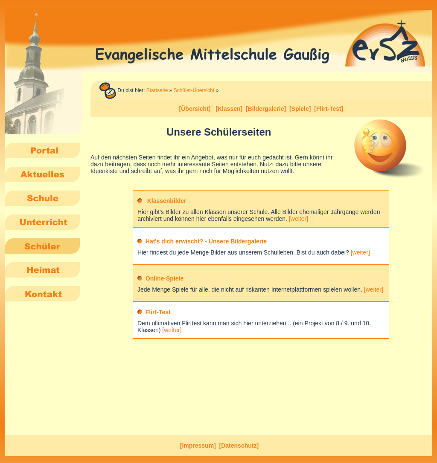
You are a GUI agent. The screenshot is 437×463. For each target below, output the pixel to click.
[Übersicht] (195, 108)
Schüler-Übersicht (194, 90)
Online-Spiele (165, 278)
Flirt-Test (158, 312)
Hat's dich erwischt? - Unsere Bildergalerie (206, 241)
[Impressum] (198, 445)
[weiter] (298, 218)
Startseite (157, 90)
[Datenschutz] (239, 445)
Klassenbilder (166, 200)
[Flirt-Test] (328, 108)
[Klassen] (229, 108)
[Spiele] (300, 108)
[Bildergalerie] (266, 108)
